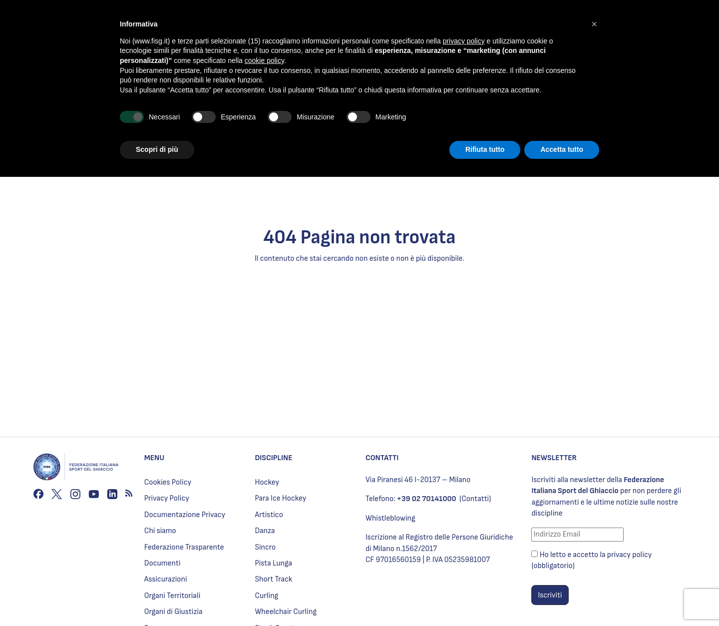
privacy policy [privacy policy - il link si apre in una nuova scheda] (464, 41)
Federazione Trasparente (184, 547)
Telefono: (410, 499)
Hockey (267, 482)
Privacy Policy (166, 498)
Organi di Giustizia (173, 612)
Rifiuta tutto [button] (485, 149)
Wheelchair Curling (286, 612)
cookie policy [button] (264, 60)
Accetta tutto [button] (561, 149)
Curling (266, 596)
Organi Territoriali (172, 596)
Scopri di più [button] (157, 149)
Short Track (273, 579)
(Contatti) (475, 499)
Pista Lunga (273, 563)
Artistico (269, 515)
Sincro (265, 547)
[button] (594, 24)
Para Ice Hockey (280, 498)
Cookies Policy (167, 482)
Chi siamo (160, 531)
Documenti (162, 563)
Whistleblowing (390, 518)
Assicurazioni (165, 579)
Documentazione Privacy (184, 515)
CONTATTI (381, 458)
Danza (265, 531)
